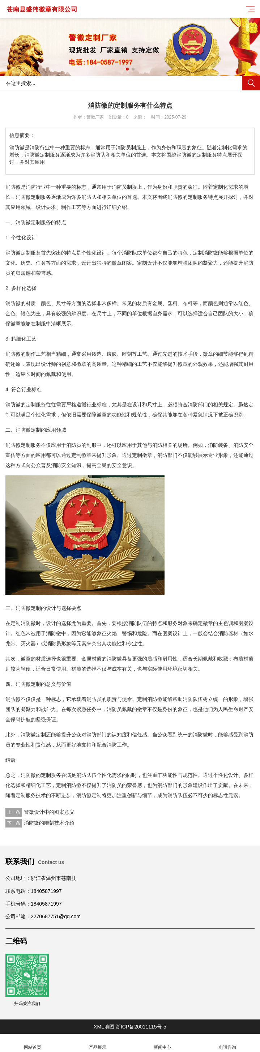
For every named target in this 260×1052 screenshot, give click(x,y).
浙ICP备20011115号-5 (141, 1027)
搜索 (251, 83)
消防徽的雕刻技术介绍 (49, 823)
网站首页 (32, 1043)
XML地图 (104, 1027)
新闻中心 (162, 1043)
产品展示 (97, 1043)
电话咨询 (227, 1043)
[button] (127, 69)
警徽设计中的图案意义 (49, 812)
